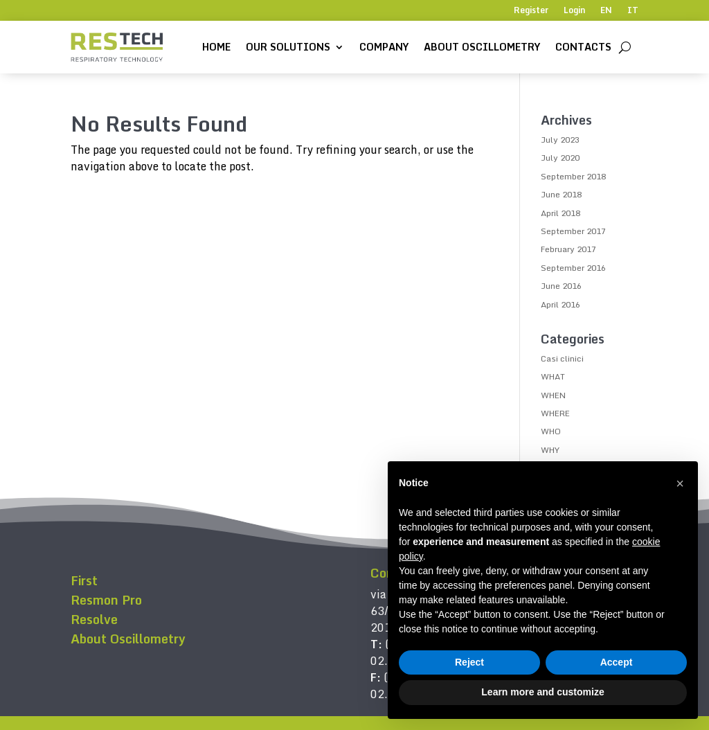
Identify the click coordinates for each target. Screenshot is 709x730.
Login (574, 11)
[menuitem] (606, 13)
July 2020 (560, 157)
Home (216, 47)
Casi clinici (562, 358)
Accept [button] (616, 662)
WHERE (555, 413)
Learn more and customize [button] (542, 691)
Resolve (94, 619)
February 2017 (568, 249)
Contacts (583, 47)
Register (531, 11)
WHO (551, 431)
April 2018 (560, 213)
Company (384, 47)
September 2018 (573, 176)
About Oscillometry (482, 47)
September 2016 (573, 267)
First (84, 580)
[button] (680, 483)
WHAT (553, 376)
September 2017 (573, 231)
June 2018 (561, 194)
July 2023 (560, 139)
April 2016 (560, 304)
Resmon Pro (106, 599)
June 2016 (561, 285)
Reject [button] (469, 662)
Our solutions (288, 47)
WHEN (553, 395)
